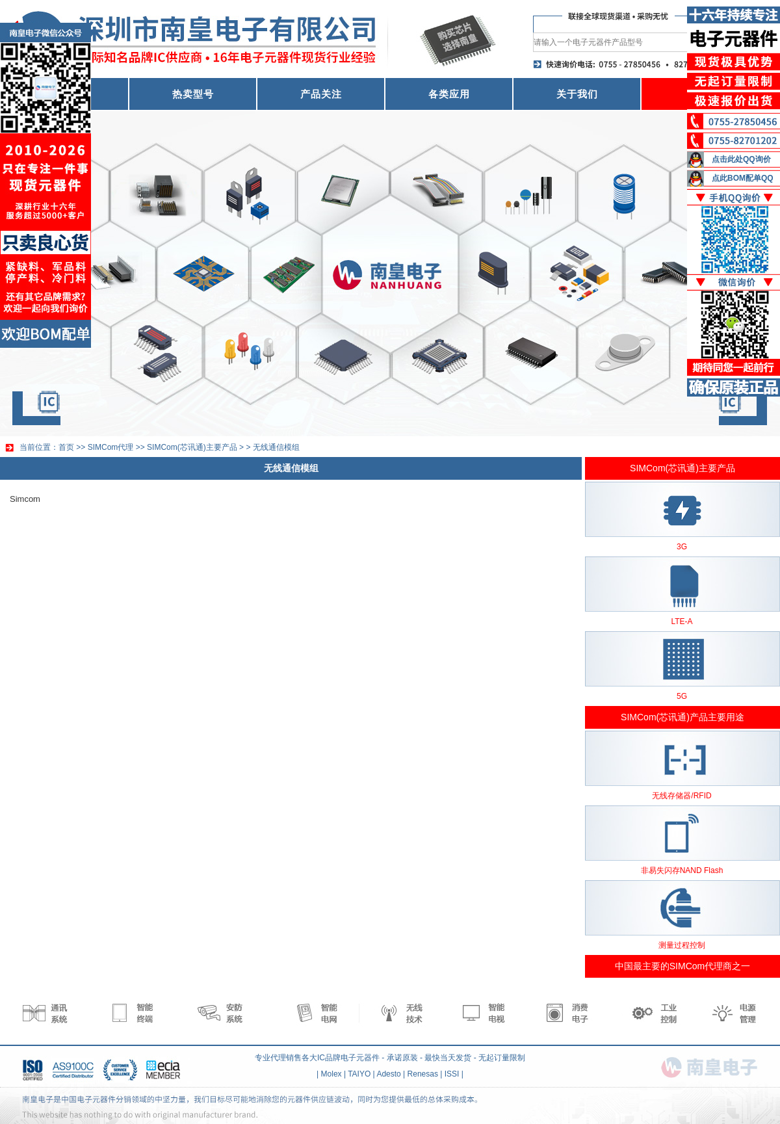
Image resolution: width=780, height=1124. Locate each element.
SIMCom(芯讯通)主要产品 (192, 447)
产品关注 (321, 93)
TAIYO (359, 1073)
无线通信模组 (276, 447)
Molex (331, 1073)
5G (682, 696)
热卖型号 (193, 93)
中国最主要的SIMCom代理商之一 (682, 966)
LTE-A (681, 621)
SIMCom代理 (111, 447)
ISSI (452, 1073)
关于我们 (577, 93)
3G (682, 546)
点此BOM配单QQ (743, 178)
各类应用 (449, 93)
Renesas (423, 1073)
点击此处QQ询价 (741, 159)
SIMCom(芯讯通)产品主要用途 (682, 717)
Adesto (388, 1073)
